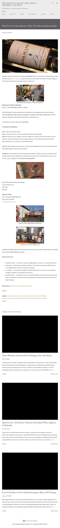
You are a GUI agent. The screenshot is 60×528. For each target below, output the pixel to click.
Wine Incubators (15, 78)
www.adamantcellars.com (9, 201)
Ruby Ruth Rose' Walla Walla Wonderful (21, 286)
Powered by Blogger (30, 521)
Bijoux (24, 296)
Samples (43, 14)
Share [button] (4, 301)
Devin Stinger (32, 296)
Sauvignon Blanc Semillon (11, 298)
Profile (22, 14)
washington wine (40, 298)
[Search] (53, 3)
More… (52, 14)
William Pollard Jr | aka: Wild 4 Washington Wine (19, 4)
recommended (42, 296)
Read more (54, 374)
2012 (8, 296)
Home (4, 14)
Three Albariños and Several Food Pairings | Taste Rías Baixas (27, 355)
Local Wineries (32, 14)
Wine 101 (12, 14)
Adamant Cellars (16, 296)
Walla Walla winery (27, 298)
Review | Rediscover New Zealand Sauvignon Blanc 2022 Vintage (29, 492)
